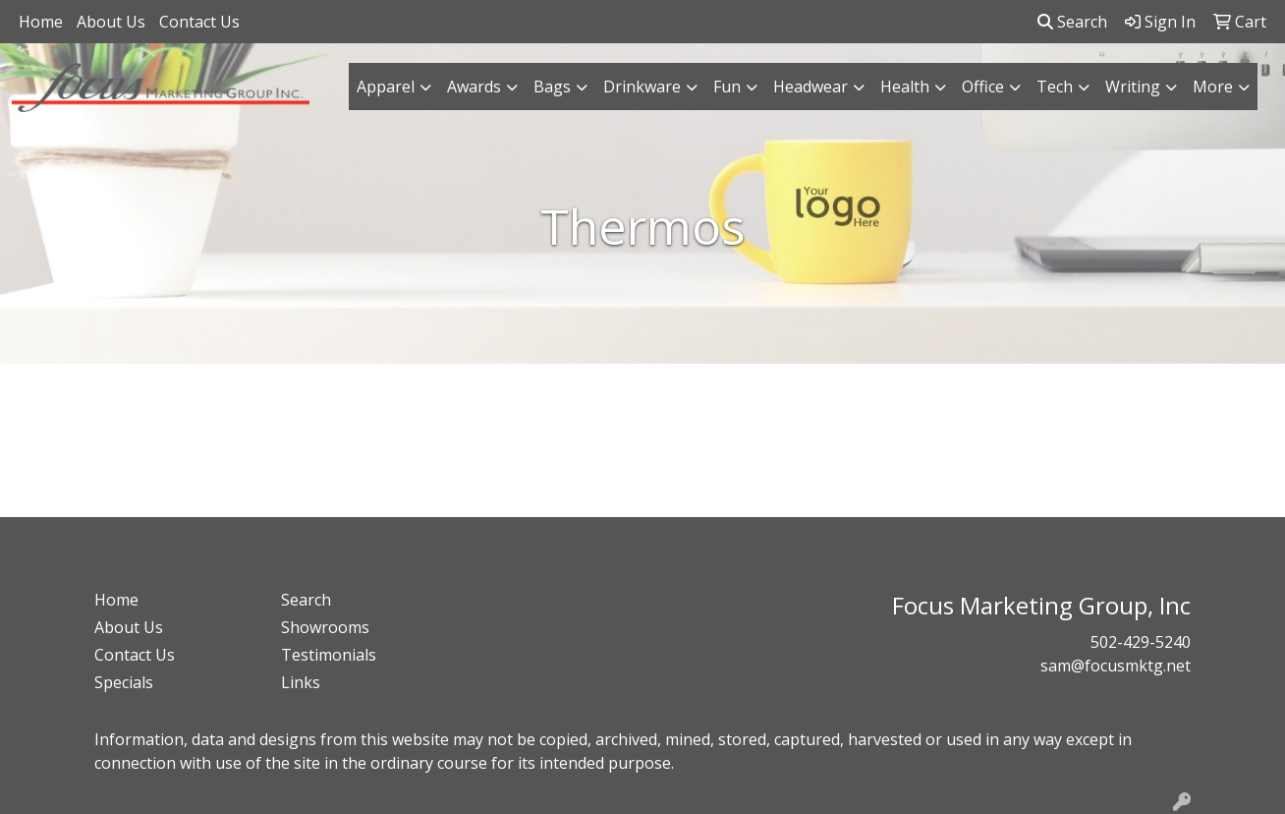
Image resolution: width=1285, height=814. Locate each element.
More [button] (1213, 86)
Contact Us (199, 21)
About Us (111, 21)
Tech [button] (1054, 86)
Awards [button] (474, 86)
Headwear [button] (810, 86)
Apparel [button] (386, 86)
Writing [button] (1132, 86)
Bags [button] (552, 86)
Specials (123, 682)
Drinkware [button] (642, 86)
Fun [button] (727, 86)
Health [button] (904, 86)
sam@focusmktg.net (1115, 665)
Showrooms (325, 627)
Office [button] (983, 86)
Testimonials (328, 655)
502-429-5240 (1140, 642)
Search (1072, 21)
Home (41, 21)
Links (300, 682)
